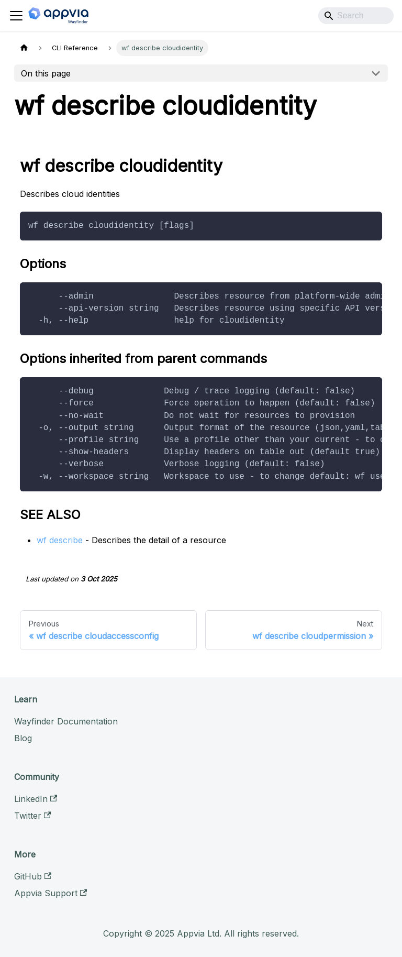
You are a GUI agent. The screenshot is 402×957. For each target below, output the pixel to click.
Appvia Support (50, 893)
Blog (23, 738)
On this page (46, 73)
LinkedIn (35, 799)
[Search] (356, 15)
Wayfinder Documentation (66, 721)
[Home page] (24, 48)
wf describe (60, 540)
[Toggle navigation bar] (16, 16)
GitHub (32, 876)
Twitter (32, 815)
